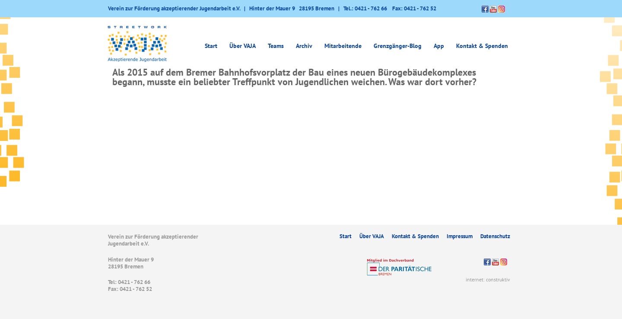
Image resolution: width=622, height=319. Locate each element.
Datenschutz (495, 236)
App (439, 46)
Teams (276, 46)
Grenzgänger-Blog (398, 46)
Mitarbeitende (343, 46)
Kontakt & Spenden (482, 46)
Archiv (304, 46)
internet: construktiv (488, 279)
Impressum (460, 236)
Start (211, 46)
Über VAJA (242, 46)
